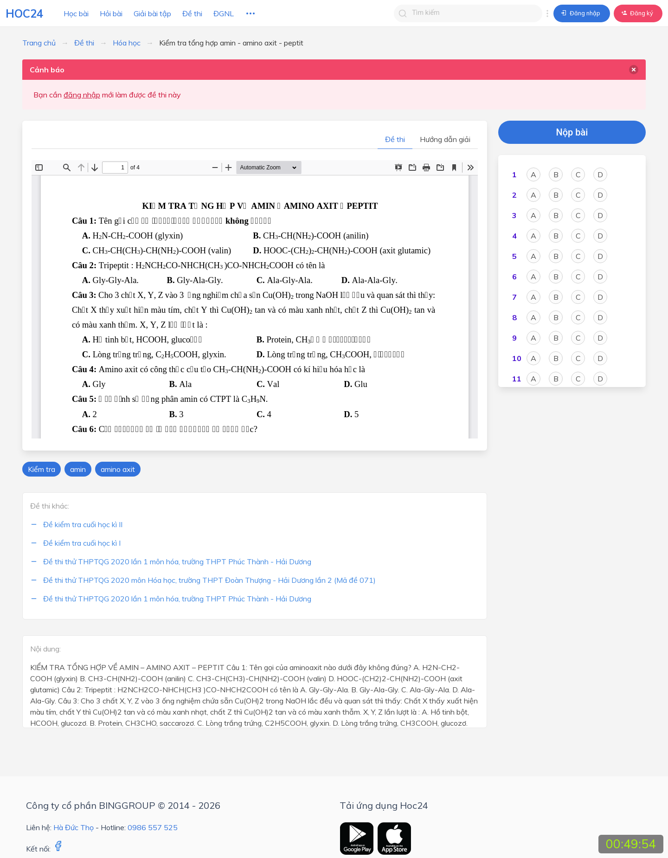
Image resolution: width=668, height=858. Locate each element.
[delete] (633, 69)
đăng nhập (82, 94)
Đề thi (192, 13)
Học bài (76, 13)
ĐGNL (223, 13)
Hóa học (127, 42)
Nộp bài (572, 132)
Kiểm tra (41, 469)
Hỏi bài (111, 13)
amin (78, 469)
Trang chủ (39, 42)
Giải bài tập (152, 13)
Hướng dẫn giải (445, 139)
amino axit (118, 469)
